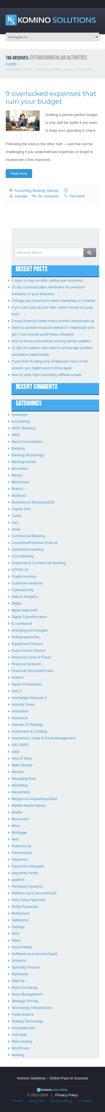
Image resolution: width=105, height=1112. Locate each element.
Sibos (16, 940)
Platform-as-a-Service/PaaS (34, 893)
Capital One (21, 509)
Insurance (19, 718)
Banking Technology (27, 455)
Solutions (18, 960)
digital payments (24, 610)
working (17, 1055)
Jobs (15, 751)
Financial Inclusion (26, 664)
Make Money (21, 765)
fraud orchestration (26, 684)
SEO (15, 933)
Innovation (19, 711)
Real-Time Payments (28, 900)
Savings (53, 191)
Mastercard (20, 792)
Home (11, 64)
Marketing (19, 785)
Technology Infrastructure (31, 1008)
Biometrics (20, 468)
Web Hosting (21, 1041)
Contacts (85, 1101)
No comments (48, 196)
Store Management (27, 994)
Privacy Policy (66, 1095)
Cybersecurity (22, 590)
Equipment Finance (27, 644)
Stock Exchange (24, 987)
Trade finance (22, 1014)
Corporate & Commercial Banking (38, 563)
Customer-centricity (27, 583)
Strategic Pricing (24, 1001)
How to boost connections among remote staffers (50, 341)
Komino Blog (61, 1101)
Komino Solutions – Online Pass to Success (52, 1078)
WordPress (20, 1048)
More (15, 826)
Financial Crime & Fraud (31, 657)
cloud (15, 529)
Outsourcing (21, 846)
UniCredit (19, 1035)
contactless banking (27, 549)
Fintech (17, 677)
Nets (15, 839)
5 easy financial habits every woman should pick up (52, 321)
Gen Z (16, 691)
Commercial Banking (28, 536)
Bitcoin (16, 475)
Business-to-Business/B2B (32, 502)
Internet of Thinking (27, 725)
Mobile (16, 812)
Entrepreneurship (25, 637)
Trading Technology (27, 1021)
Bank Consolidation (27, 441)
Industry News (22, 704)
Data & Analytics (24, 596)
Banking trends (23, 462)
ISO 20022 (20, 745)
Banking (39, 191)
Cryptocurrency (23, 576)
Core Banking (22, 556)
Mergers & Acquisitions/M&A (34, 799)
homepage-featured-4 (28, 698)
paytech (17, 880)
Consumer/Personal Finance (34, 543)
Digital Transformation (29, 617)
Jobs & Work (21, 758)
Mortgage (19, 832)
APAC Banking (23, 428)
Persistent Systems (27, 886)
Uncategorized (23, 1028)
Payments (19, 859)
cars (14, 522)
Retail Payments (24, 906)
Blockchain (20, 482)
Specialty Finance (25, 967)
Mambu (17, 772)
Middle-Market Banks (28, 805)
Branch (17, 489)
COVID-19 (19, 570)
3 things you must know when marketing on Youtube (53, 300)
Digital (16, 603)
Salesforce (20, 920)
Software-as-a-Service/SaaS (34, 954)
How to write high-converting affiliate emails (46, 375)
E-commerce (21, 623)
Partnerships (21, 853)
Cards (16, 516)
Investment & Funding (29, 731)
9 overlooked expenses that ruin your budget (51, 98)
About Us (36, 1101)
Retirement (20, 913)
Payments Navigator (27, 866)
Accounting (22, 191)
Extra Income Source (28, 650)
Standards (19, 974)
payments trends (24, 873)
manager (21, 196)
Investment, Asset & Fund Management (43, 738)
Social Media (21, 947)
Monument (20, 819)
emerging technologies (29, 630)
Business (18, 495)
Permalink (77, 196)
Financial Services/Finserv (32, 671)
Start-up (17, 981)
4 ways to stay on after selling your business (47, 280)
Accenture (19, 415)
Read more (19, 174)
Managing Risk (23, 778)
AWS (15, 435)
